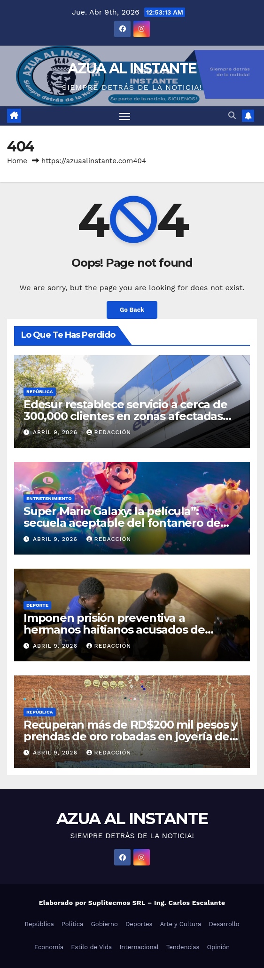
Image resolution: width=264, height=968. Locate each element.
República (39, 391)
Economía (48, 947)
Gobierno (104, 924)
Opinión (218, 947)
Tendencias (183, 947)
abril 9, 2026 (56, 432)
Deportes (139, 924)
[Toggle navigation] (125, 116)
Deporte (37, 605)
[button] (232, 115)
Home (17, 161)
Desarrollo (224, 924)
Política (73, 924)
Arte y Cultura (180, 924)
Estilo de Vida (91, 947)
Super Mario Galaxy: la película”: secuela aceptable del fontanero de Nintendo (121, 522)
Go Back (132, 309)
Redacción (109, 432)
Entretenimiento (49, 498)
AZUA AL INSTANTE (132, 68)
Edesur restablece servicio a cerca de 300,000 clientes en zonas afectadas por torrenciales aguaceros (125, 416)
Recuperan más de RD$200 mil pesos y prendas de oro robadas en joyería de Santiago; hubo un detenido (130, 736)
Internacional (138, 947)
